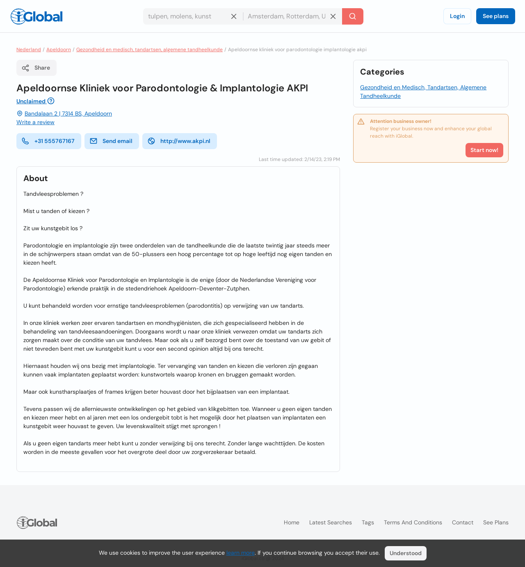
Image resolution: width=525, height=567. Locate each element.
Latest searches (330, 522)
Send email (110, 141)
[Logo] (36, 16)
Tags (368, 522)
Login (457, 16)
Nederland (28, 49)
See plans (496, 16)
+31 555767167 (48, 141)
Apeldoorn (58, 49)
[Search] (352, 16)
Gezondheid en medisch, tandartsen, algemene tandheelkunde (149, 49)
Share (35, 68)
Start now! (484, 150)
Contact (462, 522)
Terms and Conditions (413, 522)
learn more (240, 552)
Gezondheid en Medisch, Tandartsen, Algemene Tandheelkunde (423, 92)
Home (291, 522)
